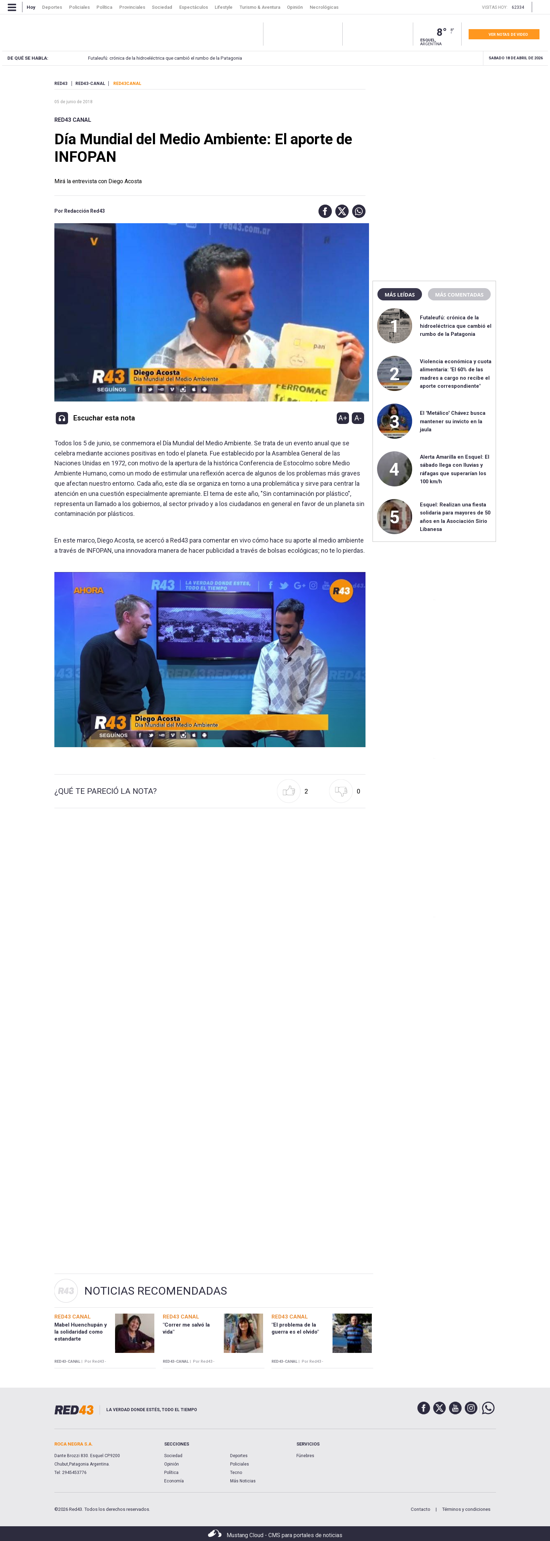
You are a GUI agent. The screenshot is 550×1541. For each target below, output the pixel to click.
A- (358, 418)
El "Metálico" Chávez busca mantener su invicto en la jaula (452, 421)
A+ (342, 418)
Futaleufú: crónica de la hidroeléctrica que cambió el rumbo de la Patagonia (102, 58)
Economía (174, 1481)
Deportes (239, 1455)
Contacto (420, 1509)
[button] (323, 211)
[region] (434, 124)
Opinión (171, 1464)
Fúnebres (305, 1455)
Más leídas (399, 294)
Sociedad (173, 1455)
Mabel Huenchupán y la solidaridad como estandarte (80, 1332)
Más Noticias (243, 1481)
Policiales (239, 1464)
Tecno (236, 1472)
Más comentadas (459, 294)
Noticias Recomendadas (155, 1290)
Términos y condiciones (466, 1509)
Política (171, 1472)
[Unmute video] (209, 659)
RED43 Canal (72, 120)
